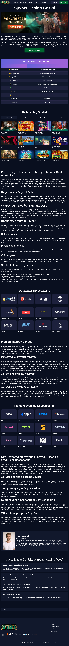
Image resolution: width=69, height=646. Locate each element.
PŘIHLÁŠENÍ (55, 2)
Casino (16, 2)
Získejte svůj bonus (34, 50)
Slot (60, 117)
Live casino (23, 2)
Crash (43, 117)
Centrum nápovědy (55, 626)
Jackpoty (30, 2)
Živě (26, 117)
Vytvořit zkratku (54, 628)
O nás (52, 624)
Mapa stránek (54, 631)
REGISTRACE (63, 2)
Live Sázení (43, 2)
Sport (36, 2)
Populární (9, 117)
